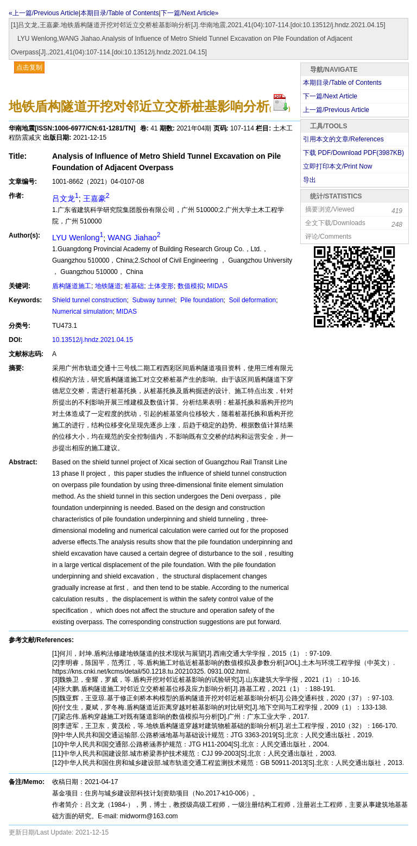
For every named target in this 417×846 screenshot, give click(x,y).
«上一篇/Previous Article (44, 13)
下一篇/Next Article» (190, 13)
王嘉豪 (96, 198)
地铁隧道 (108, 286)
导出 (309, 180)
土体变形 (161, 286)
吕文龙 (65, 198)
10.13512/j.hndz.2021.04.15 (92, 340)
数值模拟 (191, 286)
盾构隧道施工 (71, 286)
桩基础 (134, 286)
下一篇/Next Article (330, 96)
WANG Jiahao (134, 237)
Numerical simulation (82, 311)
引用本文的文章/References (343, 139)
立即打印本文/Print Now (337, 166)
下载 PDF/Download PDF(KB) (353, 153)
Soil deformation (251, 300)
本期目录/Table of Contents (119, 13)
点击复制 (29, 67)
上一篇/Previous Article (336, 110)
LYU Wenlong (77, 237)
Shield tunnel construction (89, 300)
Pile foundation (201, 300)
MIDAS (217, 286)
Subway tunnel (152, 300)
